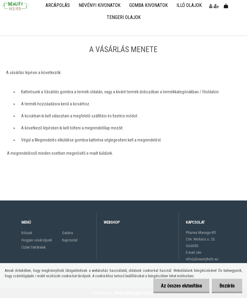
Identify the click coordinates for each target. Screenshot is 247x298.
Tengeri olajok (124, 17)
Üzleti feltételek (33, 247)
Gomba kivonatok (148, 5)
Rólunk (26, 233)
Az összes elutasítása (181, 286)
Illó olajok (189, 5)
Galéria (67, 233)
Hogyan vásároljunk (36, 240)
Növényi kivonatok (99, 5)
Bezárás (227, 286)
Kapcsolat (70, 240)
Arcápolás (57, 5)
